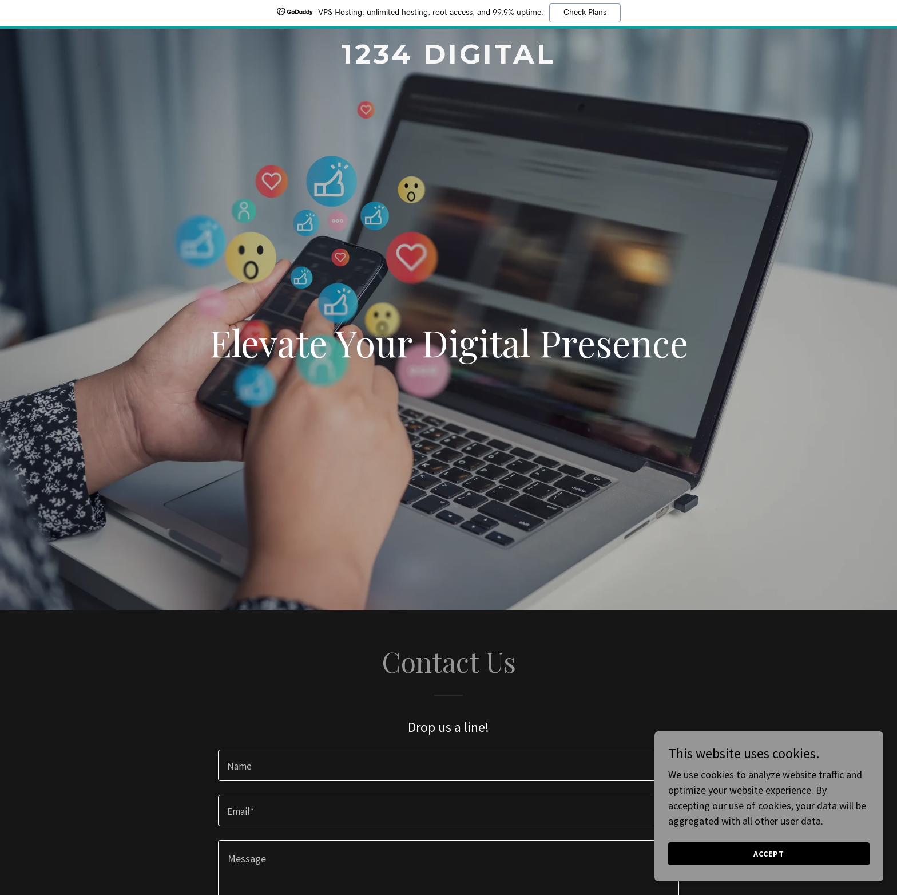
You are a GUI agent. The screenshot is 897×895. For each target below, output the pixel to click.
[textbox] (448, 765)
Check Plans (584, 13)
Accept (768, 854)
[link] (448, 59)
